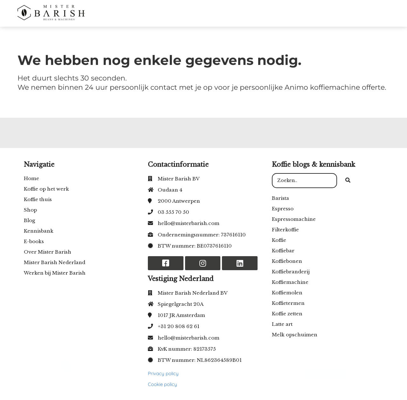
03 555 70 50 (173, 212)
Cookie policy (162, 384)
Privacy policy (163, 373)
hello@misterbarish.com (188, 223)
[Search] (347, 180)
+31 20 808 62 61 (178, 326)
